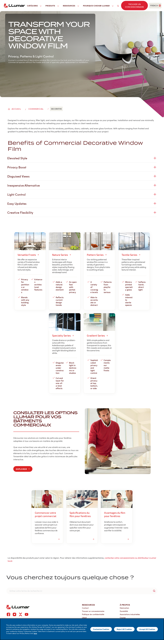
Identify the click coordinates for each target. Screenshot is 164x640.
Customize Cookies (101, 629)
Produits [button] (52, 5)
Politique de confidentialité (93, 610)
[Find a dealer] (134, 5)
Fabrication (124, 603)
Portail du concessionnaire (93, 616)
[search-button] (154, 586)
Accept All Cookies (147, 629)
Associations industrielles (130, 610)
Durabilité (124, 607)
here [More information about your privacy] (35, 633)
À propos (125, 600)
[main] (82, 629)
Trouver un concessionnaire (93, 607)
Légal (84, 613)
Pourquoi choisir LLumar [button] (98, 5)
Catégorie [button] (34, 5)
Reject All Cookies (124, 629)
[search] (118, 5)
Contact (85, 603)
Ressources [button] (71, 5)
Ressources (88, 600)
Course (123, 613)
